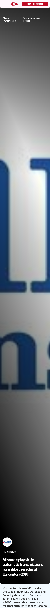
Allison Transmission (9, 19)
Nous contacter (35, 4)
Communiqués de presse (32, 19)
